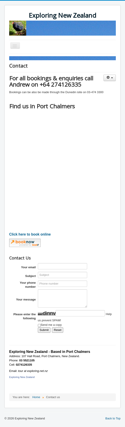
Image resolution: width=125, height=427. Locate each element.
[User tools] (109, 78)
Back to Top (113, 418)
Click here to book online (30, 234)
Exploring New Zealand (22, 377)
